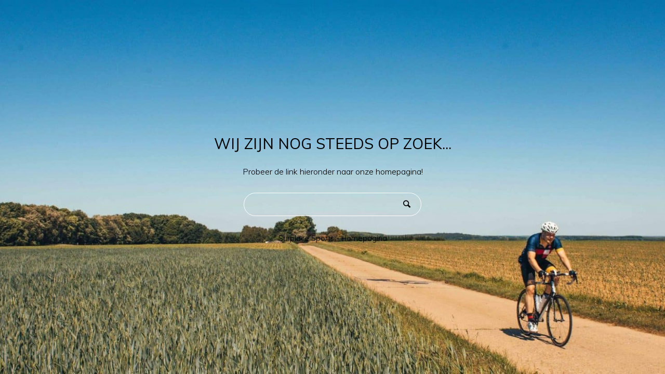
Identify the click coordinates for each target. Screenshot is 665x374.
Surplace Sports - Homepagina (332, 238)
